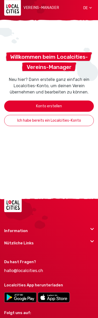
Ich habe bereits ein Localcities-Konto (49, 120)
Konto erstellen (49, 106)
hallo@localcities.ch (23, 270)
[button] (86, 8)
